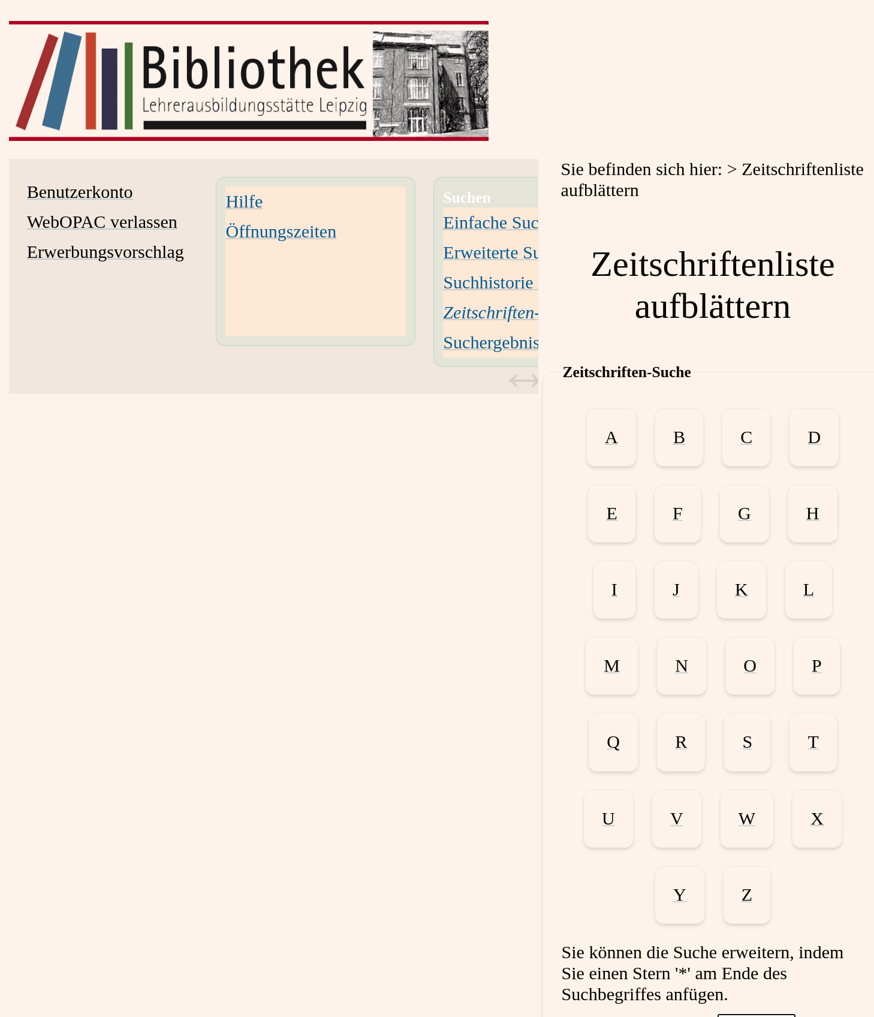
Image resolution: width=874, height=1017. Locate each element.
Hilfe (244, 201)
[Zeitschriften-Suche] (513, 312)
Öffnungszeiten (280, 231)
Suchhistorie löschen (518, 282)
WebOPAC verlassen (102, 222)
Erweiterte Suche (504, 252)
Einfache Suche (499, 222)
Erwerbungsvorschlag (105, 252)
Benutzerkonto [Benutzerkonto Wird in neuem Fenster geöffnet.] (80, 192)
